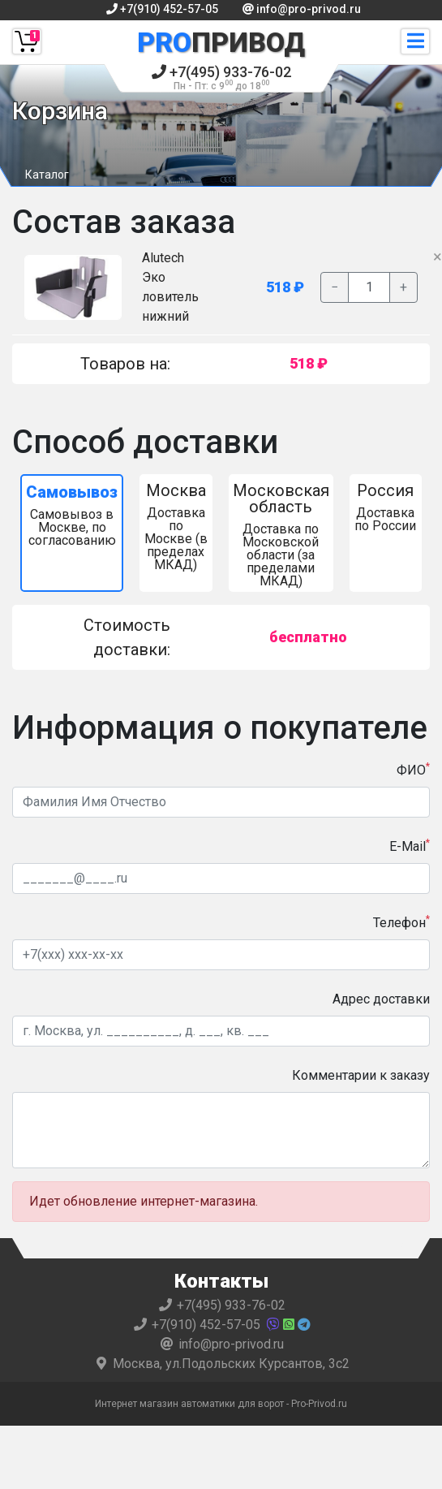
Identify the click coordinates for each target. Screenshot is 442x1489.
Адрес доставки (381, 999)
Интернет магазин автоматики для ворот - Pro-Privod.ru (221, 1403)
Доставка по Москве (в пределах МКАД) (176, 526)
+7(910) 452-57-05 (162, 8)
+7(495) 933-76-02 (221, 77)
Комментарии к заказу (361, 1075)
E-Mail (409, 845)
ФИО (413, 769)
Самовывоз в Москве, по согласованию (72, 515)
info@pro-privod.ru (301, 8)
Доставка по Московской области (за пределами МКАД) (281, 535)
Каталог (47, 174)
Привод (221, 42)
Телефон (401, 921)
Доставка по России (386, 507)
